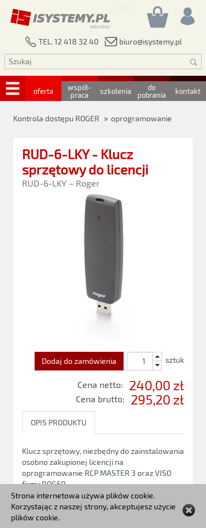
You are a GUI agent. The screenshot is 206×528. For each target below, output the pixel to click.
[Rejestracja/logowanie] (186, 13)
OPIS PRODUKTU (58, 422)
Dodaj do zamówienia (79, 361)
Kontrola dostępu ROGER (56, 118)
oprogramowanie (141, 118)
